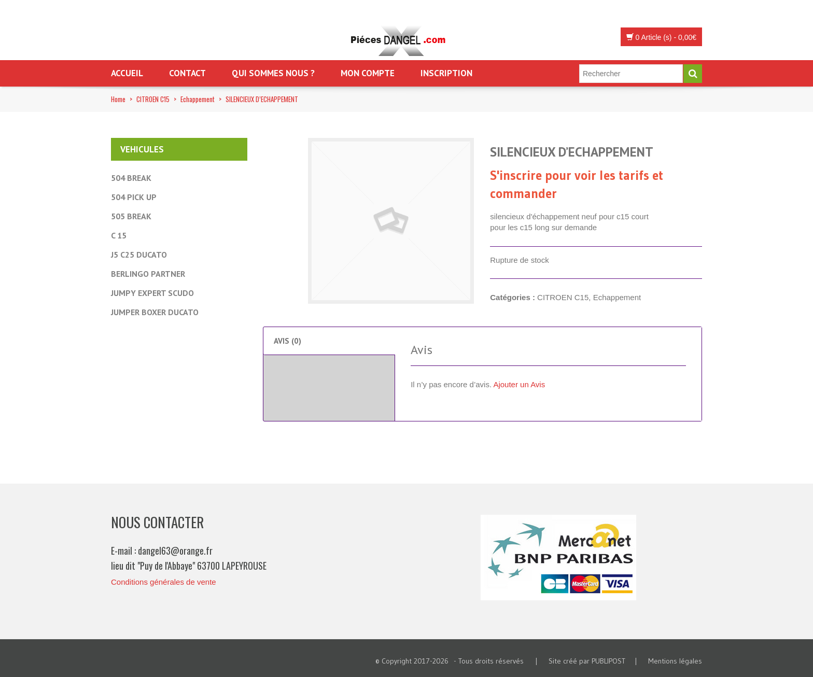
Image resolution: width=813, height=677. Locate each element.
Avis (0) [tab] (287, 341)
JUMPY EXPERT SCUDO (152, 293)
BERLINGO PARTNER (148, 274)
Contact (187, 73)
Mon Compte (368, 73)
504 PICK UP (134, 197)
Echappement (197, 99)
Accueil (127, 73)
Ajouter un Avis (519, 384)
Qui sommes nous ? (273, 73)
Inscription (446, 73)
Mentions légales (675, 661)
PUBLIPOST (608, 661)
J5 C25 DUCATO (139, 254)
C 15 (119, 235)
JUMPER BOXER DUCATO (155, 312)
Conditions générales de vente (163, 581)
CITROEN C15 (153, 99)
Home (118, 99)
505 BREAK (131, 216)
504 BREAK (131, 178)
